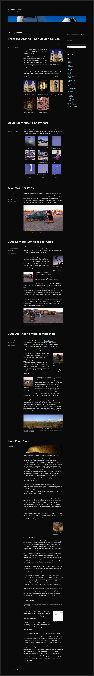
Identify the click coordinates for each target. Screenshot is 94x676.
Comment (70, 63)
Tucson (13, 48)
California (71, 91)
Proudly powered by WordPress (21, 669)
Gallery (68, 10)
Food (69, 68)
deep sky (13, 196)
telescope (10, 199)
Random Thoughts (72, 76)
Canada (70, 92)
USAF (17, 132)
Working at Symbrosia (72, 106)
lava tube (16, 449)
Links (63, 10)
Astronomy (70, 59)
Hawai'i (69, 70)
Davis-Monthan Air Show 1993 (28, 122)
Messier (14, 345)
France (70, 95)
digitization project (55, 44)
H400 (25, 360)
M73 (49, 408)
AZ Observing (11, 194)
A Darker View (14, 10)
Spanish (9, 48)
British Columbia (72, 89)
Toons (69, 81)
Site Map (58, 10)
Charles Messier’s (48, 340)
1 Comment (10, 347)
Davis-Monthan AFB (29, 128)
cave (12, 449)
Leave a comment (12, 50)
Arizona (9, 45)
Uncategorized (71, 103)
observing (13, 250)
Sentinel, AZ (56, 269)
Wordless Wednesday (72, 104)
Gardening (70, 69)
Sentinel (12, 198)
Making (69, 73)
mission (16, 47)
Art (68, 58)
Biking (69, 61)
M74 (46, 408)
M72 (54, 408)
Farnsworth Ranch (37, 428)
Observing (16, 194)
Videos (74, 10)
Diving (69, 65)
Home (52, 10)
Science (69, 78)
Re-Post (69, 77)
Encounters (70, 66)
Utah (70, 100)
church (12, 47)
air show (13, 131)
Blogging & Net (71, 62)
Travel (69, 83)
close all (72, 57)
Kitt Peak (25, 430)
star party (17, 198)
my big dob (28, 252)
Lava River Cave (18, 441)
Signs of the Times (72, 80)
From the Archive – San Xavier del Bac (34, 38)
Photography (70, 74)
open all (68, 57)
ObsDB (79, 10)
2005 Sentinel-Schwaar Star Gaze (30, 241)
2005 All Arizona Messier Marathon (31, 333)
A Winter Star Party (21, 188)
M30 (25, 408)
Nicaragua (71, 96)
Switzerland (71, 99)
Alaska (70, 85)
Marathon (10, 345)
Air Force (10, 131)
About (84, 10)
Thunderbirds (54, 133)
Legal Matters (69, 40)
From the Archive (15, 45)
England (70, 94)
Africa (70, 84)
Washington (71, 102)
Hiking (69, 72)
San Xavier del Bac (28, 51)
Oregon (70, 98)
